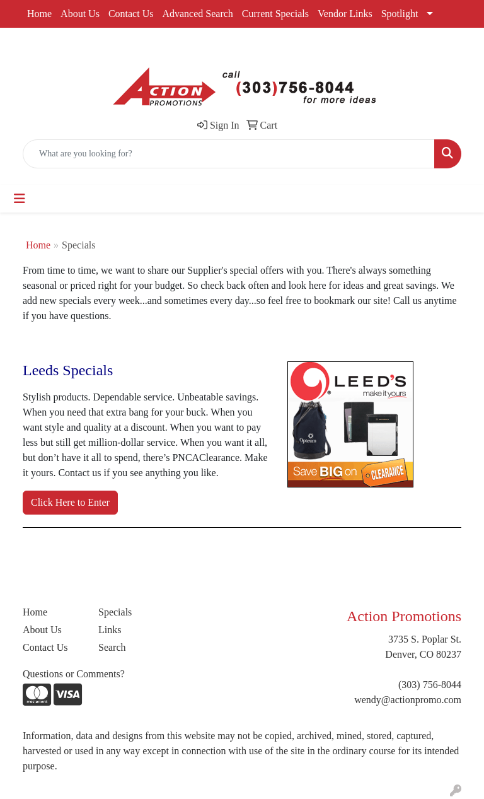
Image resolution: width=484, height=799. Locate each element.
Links (109, 629)
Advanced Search (197, 13)
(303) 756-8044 (429, 684)
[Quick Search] (229, 153)
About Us (80, 13)
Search (112, 647)
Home (39, 13)
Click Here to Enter (70, 502)
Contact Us (131, 13)
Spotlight (399, 13)
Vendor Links (345, 13)
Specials (115, 612)
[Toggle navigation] (19, 198)
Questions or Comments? (74, 673)
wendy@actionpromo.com (407, 699)
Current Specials (275, 13)
